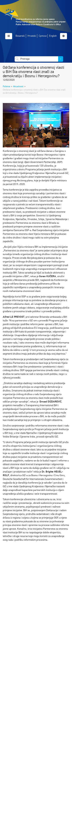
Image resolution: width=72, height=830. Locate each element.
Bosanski (20, 35)
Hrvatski (32, 35)
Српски (43, 35)
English (53, 35)
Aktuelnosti (18, 86)
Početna (6, 86)
